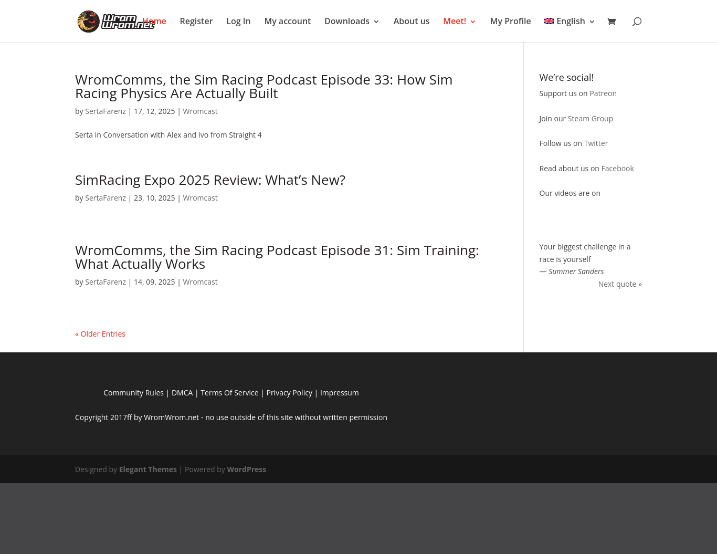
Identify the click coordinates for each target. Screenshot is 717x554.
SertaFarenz (105, 111)
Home (154, 21)
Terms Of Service (229, 393)
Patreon (603, 93)
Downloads (347, 21)
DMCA (182, 393)
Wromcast (200, 111)
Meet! (454, 21)
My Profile (510, 21)
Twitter (596, 143)
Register (196, 21)
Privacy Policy (289, 393)
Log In (238, 21)
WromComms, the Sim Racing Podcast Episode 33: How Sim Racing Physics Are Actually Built (264, 86)
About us (412, 21)
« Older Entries (100, 334)
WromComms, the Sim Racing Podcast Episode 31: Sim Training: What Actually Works (277, 257)
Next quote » (620, 284)
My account (287, 21)
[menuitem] (570, 25)
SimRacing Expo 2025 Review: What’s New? (210, 179)
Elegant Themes (148, 469)
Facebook (618, 168)
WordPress (246, 469)
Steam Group (590, 118)
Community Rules (133, 393)
